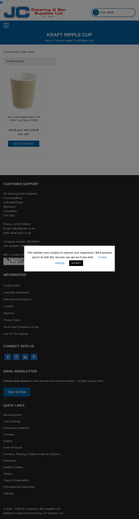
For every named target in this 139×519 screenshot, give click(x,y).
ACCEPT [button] (76, 263)
